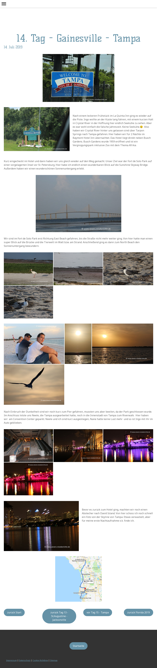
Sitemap (53, 660)
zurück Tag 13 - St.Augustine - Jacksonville (59, 616)
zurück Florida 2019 (138, 612)
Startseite (78, 646)
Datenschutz (25, 660)
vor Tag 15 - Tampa (98, 612)
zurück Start (14, 612)
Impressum (11, 660)
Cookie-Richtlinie (40, 660)
